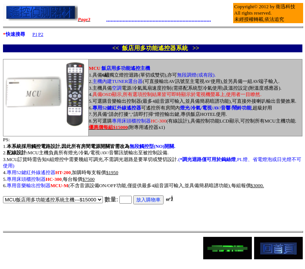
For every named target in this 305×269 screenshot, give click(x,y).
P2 (40, 34)
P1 (34, 34)
